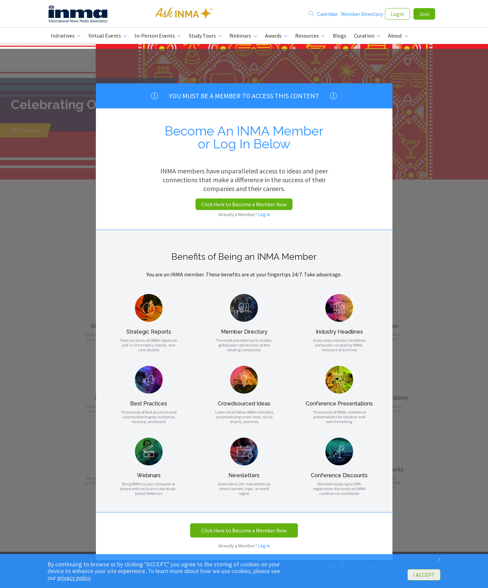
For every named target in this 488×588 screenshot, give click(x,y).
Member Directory (362, 14)
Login (397, 14)
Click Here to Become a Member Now (244, 204)
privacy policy (73, 578)
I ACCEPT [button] (424, 574)
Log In (264, 214)
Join (424, 14)
